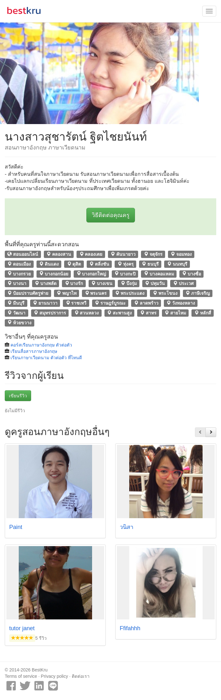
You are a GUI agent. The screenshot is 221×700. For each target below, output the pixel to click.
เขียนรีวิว (18, 395)
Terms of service (21, 676)
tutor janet (22, 628)
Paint (15, 527)
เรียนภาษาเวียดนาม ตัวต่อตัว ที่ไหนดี (46, 357)
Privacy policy (54, 676)
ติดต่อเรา (81, 676)
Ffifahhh (130, 628)
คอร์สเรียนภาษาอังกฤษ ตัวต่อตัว (41, 344)
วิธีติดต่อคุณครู (111, 215)
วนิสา (126, 527)
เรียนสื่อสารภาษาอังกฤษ (33, 351)
